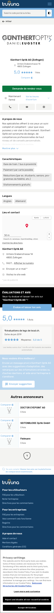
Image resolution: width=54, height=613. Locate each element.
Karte (36, 217)
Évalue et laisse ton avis (27, 307)
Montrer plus (10, 148)
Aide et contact (9, 538)
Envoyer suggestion (18, 384)
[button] (49, 234)
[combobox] (23, 13)
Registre (6, 523)
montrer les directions (12, 243)
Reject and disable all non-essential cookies (27, 602)
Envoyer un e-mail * (16, 269)
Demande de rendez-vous (27, 88)
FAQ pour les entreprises (13, 514)
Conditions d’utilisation (12, 551)
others (35, 239)
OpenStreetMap (26, 239)
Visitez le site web (16, 274)
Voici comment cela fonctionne (16, 519)
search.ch (8, 239)
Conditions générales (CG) (14, 547)
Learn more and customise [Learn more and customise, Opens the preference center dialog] (27, 594)
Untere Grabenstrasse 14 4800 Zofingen (28, 65)
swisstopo (16, 239)
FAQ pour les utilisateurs (13, 495)
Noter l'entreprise (10, 499)
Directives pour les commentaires (17, 503)
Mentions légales (10, 542)
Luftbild (46, 217)
